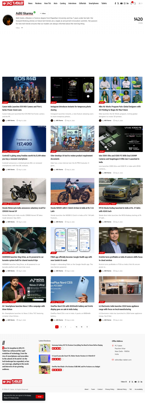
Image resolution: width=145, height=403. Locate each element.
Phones (15, 308)
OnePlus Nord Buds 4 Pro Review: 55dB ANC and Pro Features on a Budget (76, 377)
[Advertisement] (72, 56)
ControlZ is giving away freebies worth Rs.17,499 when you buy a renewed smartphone (22, 162)
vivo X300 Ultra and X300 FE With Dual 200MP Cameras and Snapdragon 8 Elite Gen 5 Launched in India (120, 162)
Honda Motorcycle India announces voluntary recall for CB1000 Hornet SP (22, 213)
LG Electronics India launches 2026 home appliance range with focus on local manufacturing (120, 316)
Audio (14, 256)
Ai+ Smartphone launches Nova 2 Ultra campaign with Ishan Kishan (22, 314)
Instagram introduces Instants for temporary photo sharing (68, 108)
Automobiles (17, 207)
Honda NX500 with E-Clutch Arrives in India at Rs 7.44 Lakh (71, 213)
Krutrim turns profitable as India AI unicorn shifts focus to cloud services (117, 262)
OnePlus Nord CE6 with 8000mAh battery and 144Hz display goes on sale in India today (72, 316)
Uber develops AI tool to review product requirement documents (71, 160)
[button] (39, 396)
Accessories (17, 155)
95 (82, 337)
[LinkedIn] (127, 3)
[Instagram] (124, 3)
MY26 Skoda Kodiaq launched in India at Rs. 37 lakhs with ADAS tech (120, 213)
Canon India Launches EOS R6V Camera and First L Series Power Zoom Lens (22, 108)
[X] (118, 3)
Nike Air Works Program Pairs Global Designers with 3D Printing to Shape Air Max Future (119, 110)
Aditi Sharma (11, 121)
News (6, 102)
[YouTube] (121, 3)
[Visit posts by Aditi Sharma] (3, 121)
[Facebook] (115, 3)
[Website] (22, 28)
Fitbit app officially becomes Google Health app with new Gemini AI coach (70, 262)
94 (76, 337)
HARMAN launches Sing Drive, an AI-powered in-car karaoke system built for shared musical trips (23, 263)
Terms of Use (15, 398)
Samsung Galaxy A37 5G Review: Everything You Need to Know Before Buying (77, 356)
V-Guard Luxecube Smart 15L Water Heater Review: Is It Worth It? (73, 366)
